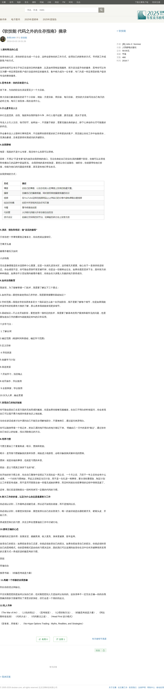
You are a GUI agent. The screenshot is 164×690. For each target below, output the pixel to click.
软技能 (24, 37)
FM (63, 2)
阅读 (57, 2)
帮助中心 (151, 687)
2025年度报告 (50, 19)
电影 (19, 2)
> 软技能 (121, 30)
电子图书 (15, 19)
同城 (42, 2)
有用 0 (45, 639)
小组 (49, 2)
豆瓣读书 (11, 10)
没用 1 (62, 639)
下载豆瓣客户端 (141, 2)
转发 (98, 650)
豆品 (78, 2)
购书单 (3, 19)
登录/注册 (156, 2)
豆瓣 (4, 2)
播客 (34, 2)
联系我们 (133, 687)
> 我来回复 (5, 676)
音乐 (26, 2)
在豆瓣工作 (122, 687)
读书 (11, 2)
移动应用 (160, 687)
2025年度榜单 (31, 19)
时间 (71, 2)
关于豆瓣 (112, 687)
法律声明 (142, 687)
